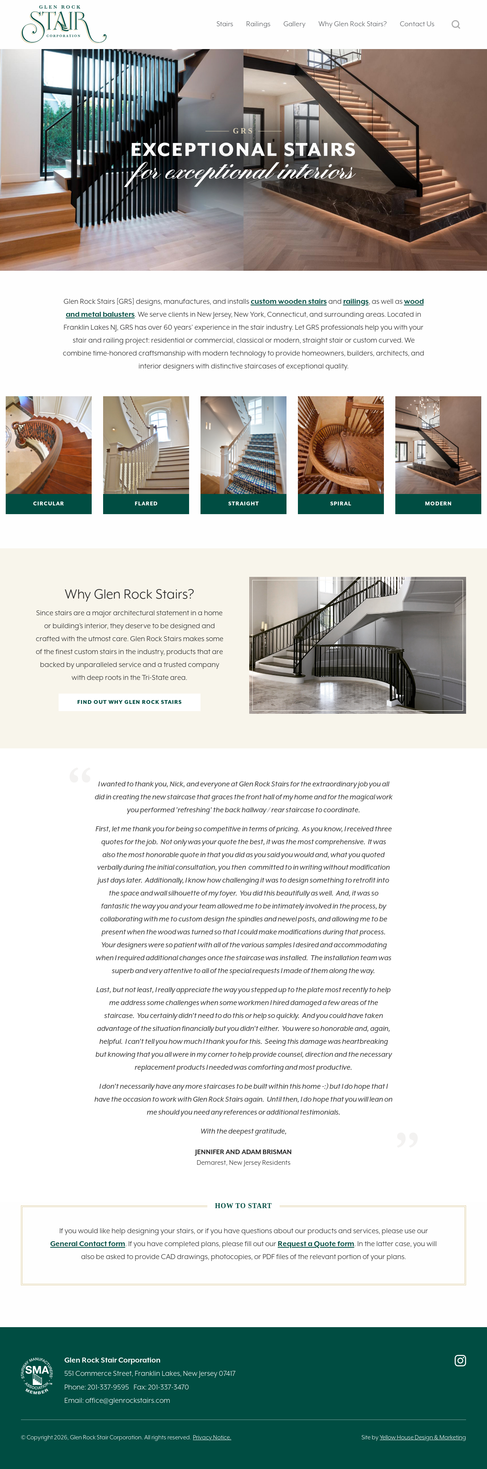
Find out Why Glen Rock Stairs (129, 702)
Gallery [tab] (294, 24)
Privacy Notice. (212, 1437)
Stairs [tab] (224, 24)
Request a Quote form (316, 1244)
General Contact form (87, 1244)
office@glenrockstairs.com (127, 1400)
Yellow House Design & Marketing (423, 1437)
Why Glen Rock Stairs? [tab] (352, 24)
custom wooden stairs (289, 301)
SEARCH (456, 24)
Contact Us (417, 24)
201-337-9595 (108, 1387)
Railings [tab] (258, 24)
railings (356, 301)
